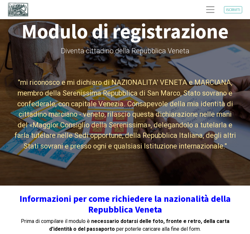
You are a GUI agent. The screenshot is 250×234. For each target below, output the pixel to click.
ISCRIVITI (233, 9)
